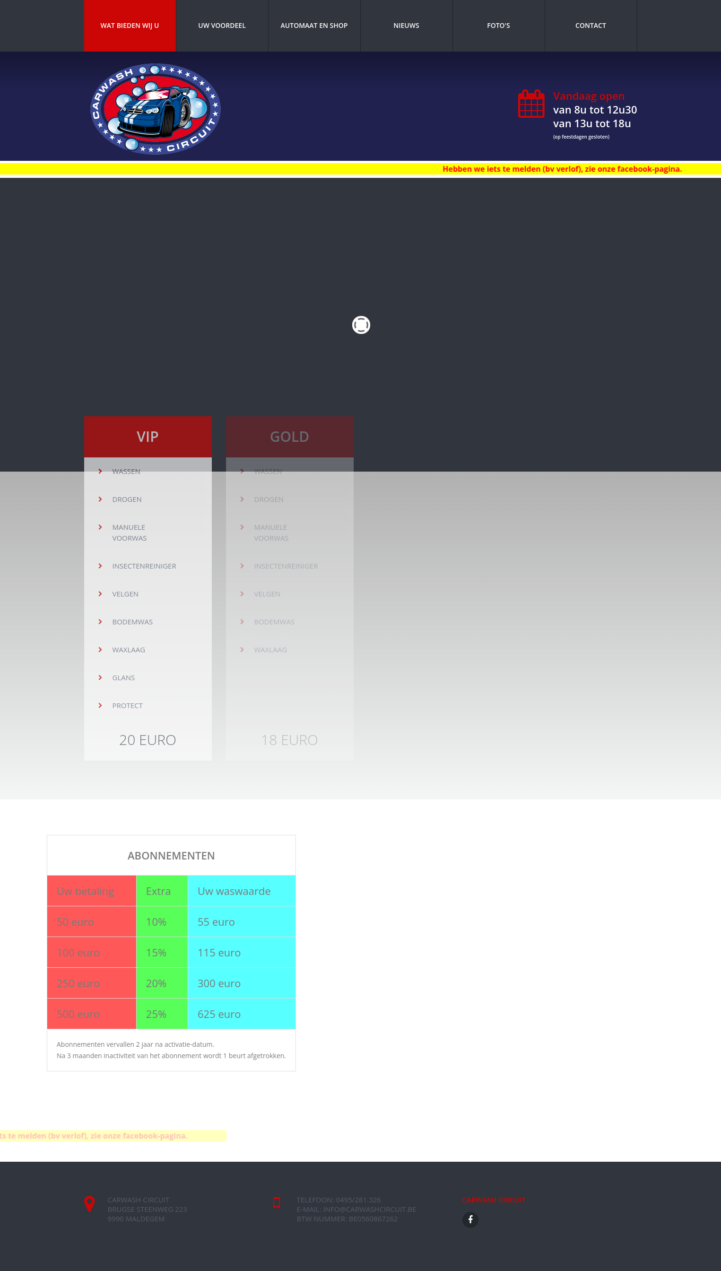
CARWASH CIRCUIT (494, 1199)
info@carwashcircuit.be (370, 1209)
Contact (590, 25)
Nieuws (406, 25)
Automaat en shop (314, 25)
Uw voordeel (221, 25)
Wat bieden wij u (130, 25)
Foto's (498, 25)
